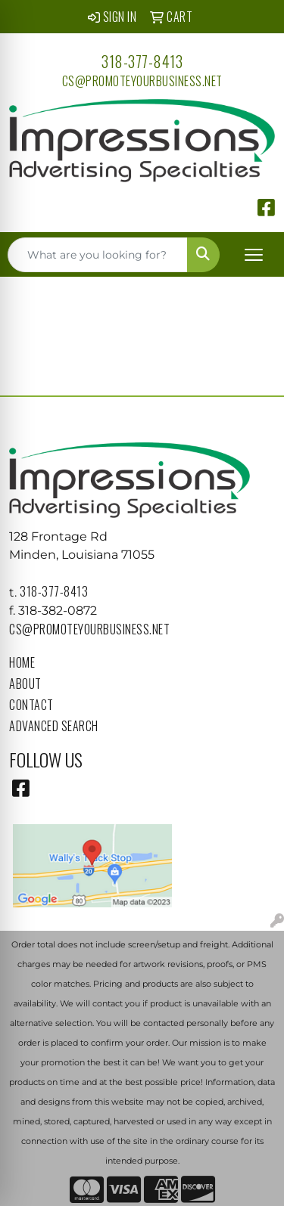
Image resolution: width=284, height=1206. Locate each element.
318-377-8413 (142, 61)
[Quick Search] (98, 254)
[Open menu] (254, 255)
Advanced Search (53, 726)
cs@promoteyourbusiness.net (142, 81)
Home (22, 662)
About (25, 683)
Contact (31, 705)
